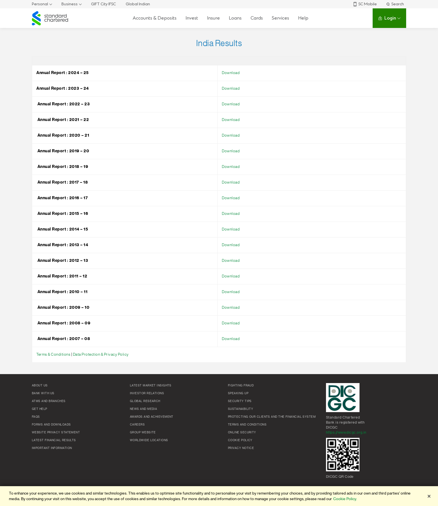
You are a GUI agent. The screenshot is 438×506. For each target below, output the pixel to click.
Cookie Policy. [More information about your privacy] (345, 499)
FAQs (36, 416)
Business (69, 4)
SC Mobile (365, 4)
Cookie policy (240, 440)
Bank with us (43, 393)
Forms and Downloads (51, 424)
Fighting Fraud (241, 385)
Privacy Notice (241, 448)
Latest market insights (151, 385)
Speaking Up (238, 393)
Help (303, 18)
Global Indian (138, 4)
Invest (191, 18)
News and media (143, 409)
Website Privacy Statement (56, 432)
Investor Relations (147, 393)
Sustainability (240, 409)
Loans (235, 18)
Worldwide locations (149, 440)
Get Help (39, 409)
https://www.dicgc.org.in (346, 432)
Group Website (143, 432)
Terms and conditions (247, 424)
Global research (145, 401)
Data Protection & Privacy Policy (101, 355)
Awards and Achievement (151, 416)
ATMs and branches (49, 401)
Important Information (52, 448)
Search (395, 4)
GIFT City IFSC (103, 4)
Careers (137, 424)
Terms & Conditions (53, 355)
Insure (213, 18)
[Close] (429, 496)
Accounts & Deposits (155, 18)
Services (280, 18)
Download (231, 73)
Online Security (242, 432)
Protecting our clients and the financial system (272, 416)
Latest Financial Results (54, 440)
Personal (40, 4)
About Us (40, 385)
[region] (219, 496)
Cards (257, 18)
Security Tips (240, 401)
